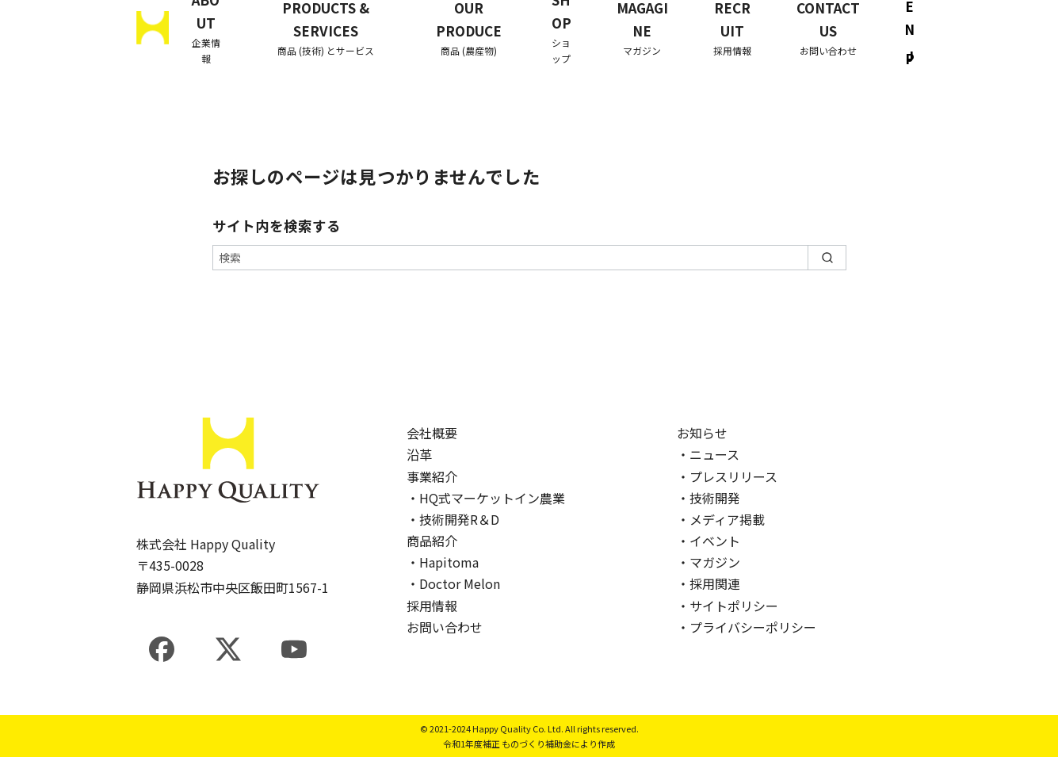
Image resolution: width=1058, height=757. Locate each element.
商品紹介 (432, 540)
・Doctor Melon (453, 583)
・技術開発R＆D (453, 519)
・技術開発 (708, 497)
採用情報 (432, 605)
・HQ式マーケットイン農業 (486, 497)
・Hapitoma (443, 562)
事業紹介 (432, 476)
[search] (827, 257)
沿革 (419, 454)
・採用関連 (708, 583)
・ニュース (708, 454)
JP (910, 57)
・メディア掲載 (721, 519)
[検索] (529, 257)
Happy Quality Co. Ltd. (517, 728)
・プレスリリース (727, 476)
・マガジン (708, 562)
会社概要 (432, 432)
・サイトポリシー (727, 605)
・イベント (708, 540)
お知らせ (702, 432)
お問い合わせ (445, 627)
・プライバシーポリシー (746, 627)
